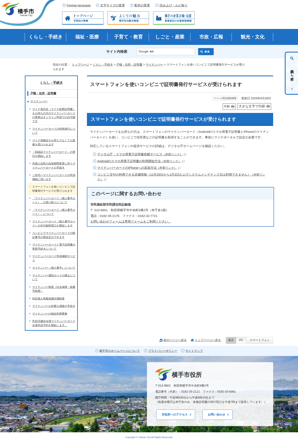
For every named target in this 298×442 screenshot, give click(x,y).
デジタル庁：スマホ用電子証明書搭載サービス (141, 154)
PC (241, 340)
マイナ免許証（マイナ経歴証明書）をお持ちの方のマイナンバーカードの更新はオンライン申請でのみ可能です (53, 115)
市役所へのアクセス (175, 414)
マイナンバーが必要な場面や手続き (53, 306)
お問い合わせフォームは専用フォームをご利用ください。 (130, 221)
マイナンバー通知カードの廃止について (53, 277)
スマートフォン (260, 340)
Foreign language (79, 5)
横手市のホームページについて (119, 350)
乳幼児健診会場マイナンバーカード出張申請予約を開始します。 (53, 323)
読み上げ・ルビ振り (173, 5)
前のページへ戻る (175, 340)
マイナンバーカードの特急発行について (53, 130)
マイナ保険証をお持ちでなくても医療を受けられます (53, 142)
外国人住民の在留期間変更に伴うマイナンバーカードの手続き (53, 165)
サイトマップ (194, 350)
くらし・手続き (46, 37)
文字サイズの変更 (112, 5)
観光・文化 (252, 37)
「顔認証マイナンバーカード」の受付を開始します (53, 154)
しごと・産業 (169, 37)
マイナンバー (154, 64)
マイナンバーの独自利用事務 (49, 313)
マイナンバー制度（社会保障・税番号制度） (53, 289)
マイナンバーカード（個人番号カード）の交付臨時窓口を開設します (53, 223)
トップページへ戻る (208, 340)
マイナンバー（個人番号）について (53, 267)
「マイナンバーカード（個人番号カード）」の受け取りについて (53, 200)
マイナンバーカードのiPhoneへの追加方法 (138, 167)
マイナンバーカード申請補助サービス (53, 258)
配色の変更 (142, 5)
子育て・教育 (128, 37)
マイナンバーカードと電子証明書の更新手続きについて (53, 246)
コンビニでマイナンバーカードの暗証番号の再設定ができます (53, 235)
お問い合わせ (216, 414)
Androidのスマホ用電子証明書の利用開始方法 (141, 161)
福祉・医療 (87, 37)
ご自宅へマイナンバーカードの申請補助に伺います (53, 177)
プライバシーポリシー (162, 350)
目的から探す (292, 73)
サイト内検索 (116, 52)
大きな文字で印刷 (252, 106)
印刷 (227, 106)
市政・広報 (211, 37)
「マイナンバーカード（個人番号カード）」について (53, 212)
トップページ (80, 64)
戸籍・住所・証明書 (129, 64)
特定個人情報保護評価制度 (48, 298)
